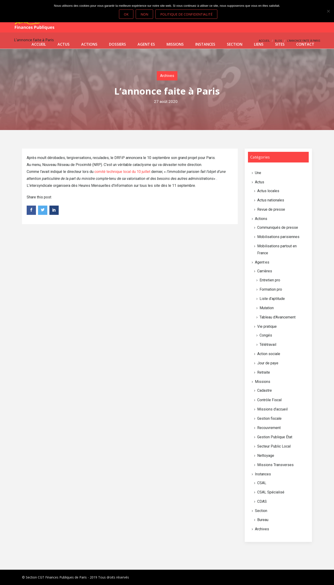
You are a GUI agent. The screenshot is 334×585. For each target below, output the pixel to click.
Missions (175, 44)
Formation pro (271, 289)
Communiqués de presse (277, 227)
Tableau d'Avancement (277, 317)
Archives (167, 75)
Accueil (39, 44)
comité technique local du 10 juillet (122, 171)
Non (144, 14)
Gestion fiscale (269, 418)
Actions (89, 44)
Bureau (262, 520)
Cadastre (264, 390)
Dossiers (117, 44)
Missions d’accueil (272, 409)
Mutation (267, 308)
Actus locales (268, 191)
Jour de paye (267, 363)
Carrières (264, 271)
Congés (266, 335)
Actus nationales (270, 200)
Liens (258, 44)
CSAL (261, 483)
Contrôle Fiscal (269, 400)
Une (258, 173)
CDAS (262, 501)
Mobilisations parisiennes (278, 237)
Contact (305, 44)
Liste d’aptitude (272, 298)
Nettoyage (265, 455)
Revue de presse (271, 209)
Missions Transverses (275, 465)
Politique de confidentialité (186, 14)
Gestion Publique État (274, 437)
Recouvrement (269, 428)
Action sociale (268, 354)
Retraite (263, 372)
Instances (205, 44)
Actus (64, 44)
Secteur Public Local (274, 446)
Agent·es (146, 44)
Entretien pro (270, 280)
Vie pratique (267, 326)
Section (234, 44)
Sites (280, 44)
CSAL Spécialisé (270, 492)
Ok (126, 14)
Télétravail (268, 344)
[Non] (328, 11)
